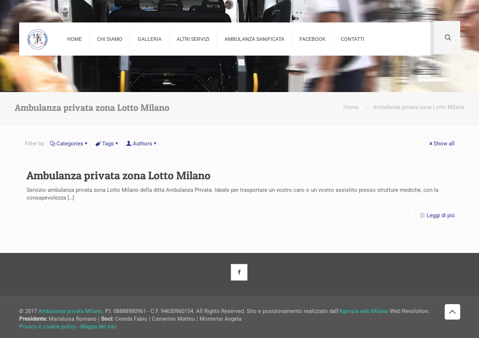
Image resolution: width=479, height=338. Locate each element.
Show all (441, 143)
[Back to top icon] (452, 312)
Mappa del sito (98, 326)
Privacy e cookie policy (47, 326)
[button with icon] (239, 272)
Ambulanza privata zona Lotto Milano (419, 107)
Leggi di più (441, 215)
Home (350, 107)
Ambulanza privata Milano (70, 311)
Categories (69, 143)
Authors (142, 143)
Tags (107, 143)
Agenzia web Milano (363, 311)
